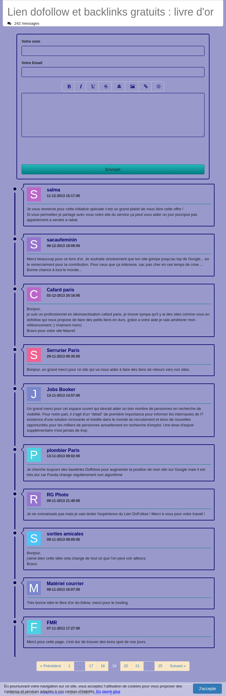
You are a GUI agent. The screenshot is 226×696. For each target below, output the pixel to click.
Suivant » (178, 666)
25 (160, 666)
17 (91, 666)
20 (126, 666)
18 (103, 666)
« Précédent (50, 666)
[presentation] (66, 148)
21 (137, 666)
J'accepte (207, 688)
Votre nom (30, 41)
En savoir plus (108, 691)
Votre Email (31, 63)
